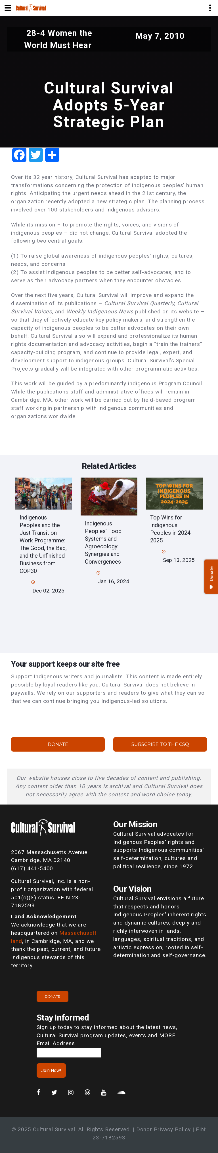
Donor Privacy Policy (163, 1129)
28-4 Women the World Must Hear (58, 39)
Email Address (56, 1043)
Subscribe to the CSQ (160, 744)
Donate (58, 744)
